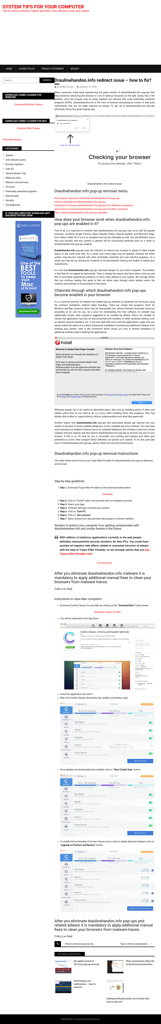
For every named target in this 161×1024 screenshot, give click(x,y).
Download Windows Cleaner (29, 104)
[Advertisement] (80, 40)
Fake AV (10, 169)
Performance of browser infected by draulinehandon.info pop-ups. (87, 198)
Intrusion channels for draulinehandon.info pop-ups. (80, 202)
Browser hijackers (14, 164)
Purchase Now (104, 563)
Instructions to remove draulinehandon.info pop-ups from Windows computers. (93, 205)
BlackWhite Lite (68, 1019)
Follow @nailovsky (11, 139)
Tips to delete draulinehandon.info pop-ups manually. (80, 212)
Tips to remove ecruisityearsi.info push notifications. (137, 944)
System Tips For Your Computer (43, 6)
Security (10, 200)
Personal (10, 187)
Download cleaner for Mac (107, 612)
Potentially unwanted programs (21, 191)
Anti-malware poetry (16, 160)
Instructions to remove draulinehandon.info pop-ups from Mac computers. (91, 209)
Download (107, 494)
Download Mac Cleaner (28, 128)
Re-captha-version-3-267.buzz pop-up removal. (87, 963)
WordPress (94, 1019)
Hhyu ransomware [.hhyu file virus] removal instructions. (140, 963)
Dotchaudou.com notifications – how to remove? (85, 984)
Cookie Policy (27, 68)
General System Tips (16, 173)
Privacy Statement (53, 68)
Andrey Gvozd (67, 86)
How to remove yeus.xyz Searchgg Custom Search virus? (83, 944)
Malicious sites (13, 178)
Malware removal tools (17, 182)
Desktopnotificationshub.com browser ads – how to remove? (129, 1000)
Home (9, 68)
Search (74, 68)
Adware (9, 155)
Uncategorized (13, 205)
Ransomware (12, 196)
